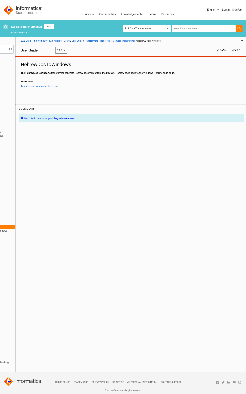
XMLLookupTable (24, 336)
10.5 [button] (49, 26)
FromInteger (21, 212)
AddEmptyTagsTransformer (29, 143)
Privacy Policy (100, 382)
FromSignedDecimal (25, 219)
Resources (167, 14)
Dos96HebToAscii (24, 183)
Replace (18, 285)
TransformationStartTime (28, 318)
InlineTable (20, 256)
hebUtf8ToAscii (22, 238)
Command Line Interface (19, 91)
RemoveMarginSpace (26, 274)
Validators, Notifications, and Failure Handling (30, 362)
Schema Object (14, 88)
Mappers (10, 351)
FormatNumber (22, 205)
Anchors (10, 117)
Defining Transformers (23, 128)
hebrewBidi (20, 223)
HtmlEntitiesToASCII (25, 241)
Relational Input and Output (20, 73)
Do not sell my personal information (134, 382)
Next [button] (235, 50)
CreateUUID (20, 176)
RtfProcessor (21, 296)
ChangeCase (21, 168)
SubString (19, 303)
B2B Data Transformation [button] (138, 28)
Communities (107, 14)
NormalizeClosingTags (26, 267)
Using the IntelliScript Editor (21, 77)
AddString (20, 146)
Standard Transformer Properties (29, 132)
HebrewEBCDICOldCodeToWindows (33, 230)
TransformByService (25, 329)
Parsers (10, 99)
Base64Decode (22, 150)
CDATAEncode (22, 165)
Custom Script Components (21, 369)
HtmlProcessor (22, 245)
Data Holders (13, 113)
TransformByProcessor (27, 325)
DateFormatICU (22, 179)
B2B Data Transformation (26, 26)
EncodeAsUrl (21, 197)
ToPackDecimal (23, 314)
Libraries (10, 84)
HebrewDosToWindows (27, 227)
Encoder (19, 201)
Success (89, 14)
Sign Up (237, 9)
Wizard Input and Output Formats (24, 70)
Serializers (11, 347)
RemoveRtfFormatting (26, 278)
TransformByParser (25, 322)
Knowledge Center (132, 14)
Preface (10, 59)
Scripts (9, 95)
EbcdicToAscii (22, 190)
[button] (213, 10)
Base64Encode (22, 154)
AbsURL (18, 139)
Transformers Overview (24, 124)
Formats (10, 110)
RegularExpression (24, 271)
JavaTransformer (23, 260)
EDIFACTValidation (24, 194)
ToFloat (18, 307)
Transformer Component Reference (30, 135)
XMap (9, 81)
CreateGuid (20, 172)
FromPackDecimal (24, 216)
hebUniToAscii (22, 234)
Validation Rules (14, 366)
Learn (152, 14)
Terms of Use (62, 382)
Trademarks (81, 382)
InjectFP (19, 249)
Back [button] (223, 50)
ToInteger (19, 311)
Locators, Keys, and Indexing (21, 355)
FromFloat (20, 208)
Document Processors (18, 106)
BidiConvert (20, 157)
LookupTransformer (25, 263)
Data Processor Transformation (23, 66)
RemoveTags (21, 282)
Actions (10, 344)
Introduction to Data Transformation (25, 62)
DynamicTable (22, 187)
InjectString (20, 252)
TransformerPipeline (25, 333)
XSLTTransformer (24, 340)
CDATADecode (22, 161)
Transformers (13, 121)
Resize (18, 289)
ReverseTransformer (25, 292)
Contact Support (171, 382)
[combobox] (204, 28)
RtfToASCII (20, 300)
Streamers (11, 358)
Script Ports (12, 102)
